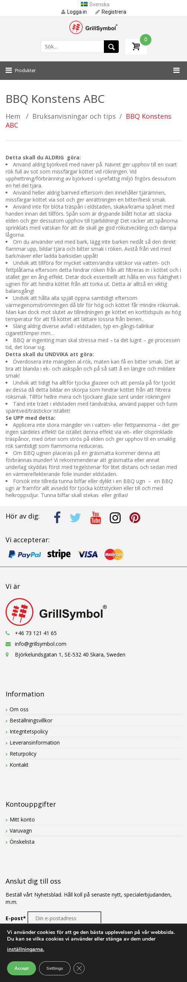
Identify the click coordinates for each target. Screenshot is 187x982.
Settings (54, 968)
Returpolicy (23, 753)
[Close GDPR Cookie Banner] (79, 968)
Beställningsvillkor (31, 720)
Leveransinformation (35, 742)
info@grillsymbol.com (40, 643)
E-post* (16, 918)
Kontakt (19, 764)
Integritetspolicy (29, 731)
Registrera (110, 12)
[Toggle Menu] (174, 71)
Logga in (74, 12)
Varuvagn (21, 830)
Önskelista (22, 841)
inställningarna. (25, 949)
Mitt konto (22, 819)
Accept (21, 968)
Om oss (19, 709)
